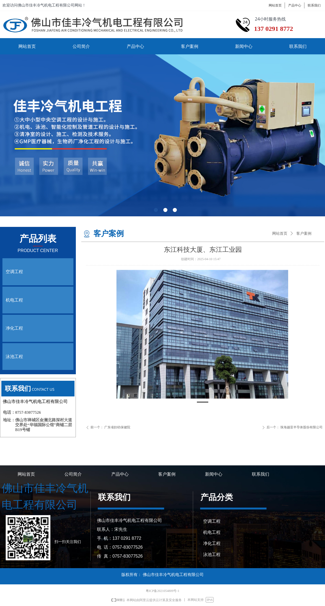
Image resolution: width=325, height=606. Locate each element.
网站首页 (279, 233)
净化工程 (14, 328)
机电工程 (14, 300)
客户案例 (303, 233)
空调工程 (14, 271)
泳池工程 (14, 356)
